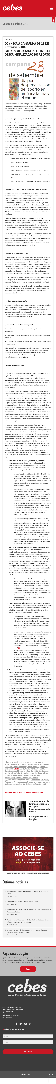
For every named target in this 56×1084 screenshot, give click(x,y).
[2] (19, 648)
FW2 (52, 1074)
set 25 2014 (8, 40)
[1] (28, 514)
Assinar (29, 1003)
